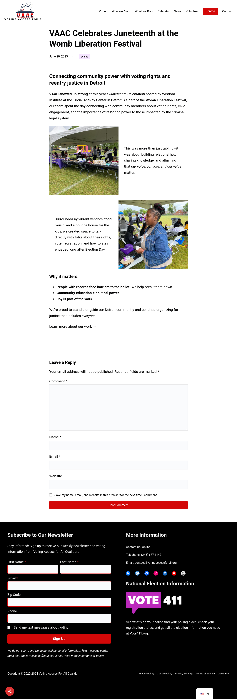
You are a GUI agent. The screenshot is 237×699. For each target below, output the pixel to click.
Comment (58, 381)
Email (55, 456)
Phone (12, 611)
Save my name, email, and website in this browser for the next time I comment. (106, 495)
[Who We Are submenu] (130, 11)
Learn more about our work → (72, 326)
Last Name (69, 562)
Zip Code (14, 595)
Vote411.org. (139, 633)
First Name (16, 562)
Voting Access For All (25, 19)
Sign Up (59, 639)
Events (84, 56)
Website (55, 476)
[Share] (9, 691)
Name (55, 437)
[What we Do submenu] (152, 11)
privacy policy (95, 656)
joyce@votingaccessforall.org (184, 648)
